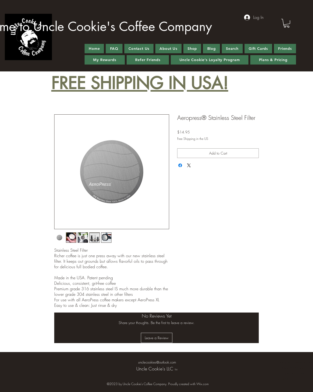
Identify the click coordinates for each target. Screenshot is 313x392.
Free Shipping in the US (192, 138)
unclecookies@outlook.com (157, 362)
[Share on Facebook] (180, 165)
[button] (286, 23)
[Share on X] (189, 165)
